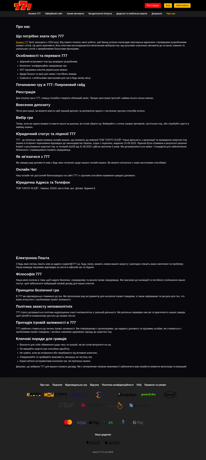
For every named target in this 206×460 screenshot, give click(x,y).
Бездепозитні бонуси (100, 13)
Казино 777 (34, 13)
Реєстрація (153, 5)
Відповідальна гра (76, 385)
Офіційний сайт (53, 13)
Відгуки (94, 385)
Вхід (168, 5)
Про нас (171, 13)
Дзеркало (157, 13)
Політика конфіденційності (118, 385)
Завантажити (182, 5)
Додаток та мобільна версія (131, 13)
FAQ (139, 385)
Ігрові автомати (75, 13)
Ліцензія (57, 385)
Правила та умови (155, 385)
